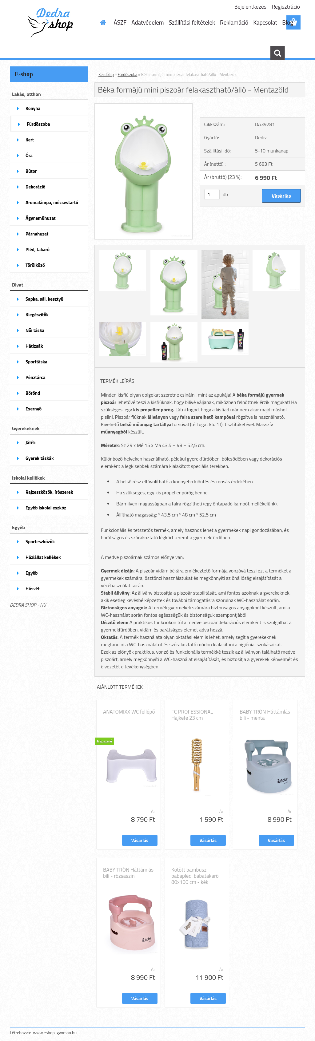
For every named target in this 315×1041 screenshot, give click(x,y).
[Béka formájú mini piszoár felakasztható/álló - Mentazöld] (143, 106)
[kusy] (212, 194)
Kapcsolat (265, 22)
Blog (287, 22)
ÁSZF (120, 22)
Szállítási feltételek (192, 22)
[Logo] (52, 22)
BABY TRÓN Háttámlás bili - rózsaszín (128, 873)
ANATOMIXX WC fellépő (129, 712)
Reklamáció (234, 22)
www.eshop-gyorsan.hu (55, 1032)
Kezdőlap (106, 74)
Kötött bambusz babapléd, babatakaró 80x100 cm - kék (195, 876)
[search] (277, 53)
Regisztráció (286, 6)
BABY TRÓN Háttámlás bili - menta (265, 715)
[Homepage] (102, 22)
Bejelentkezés (250, 6)
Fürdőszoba (128, 74)
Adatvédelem (147, 22)
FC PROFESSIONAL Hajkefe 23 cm (192, 715)
